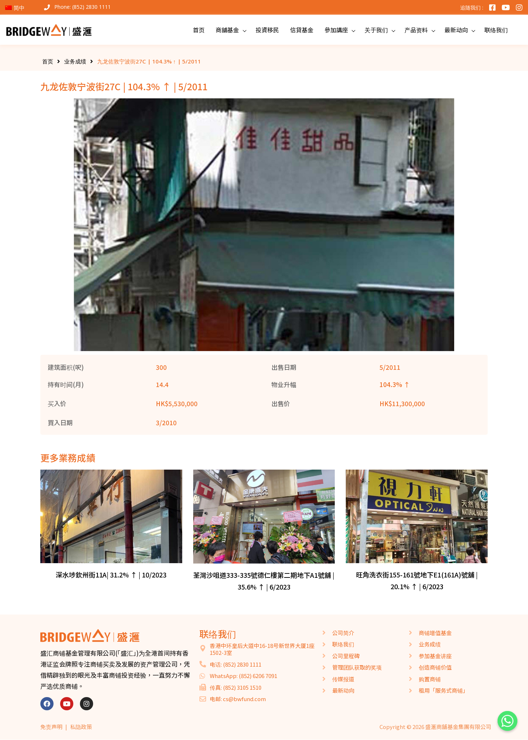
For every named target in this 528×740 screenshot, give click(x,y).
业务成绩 (75, 61)
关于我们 (376, 29)
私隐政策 (81, 726)
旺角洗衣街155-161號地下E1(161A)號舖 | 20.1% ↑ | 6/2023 (417, 580)
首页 (199, 29)
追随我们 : (471, 7)
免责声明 (51, 726)
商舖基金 (227, 29)
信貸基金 (302, 29)
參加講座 (336, 29)
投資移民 (267, 29)
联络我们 (496, 29)
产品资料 (416, 29)
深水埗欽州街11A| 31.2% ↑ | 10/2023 (111, 574)
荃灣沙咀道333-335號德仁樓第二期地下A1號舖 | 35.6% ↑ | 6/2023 (263, 580)
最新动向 (456, 29)
